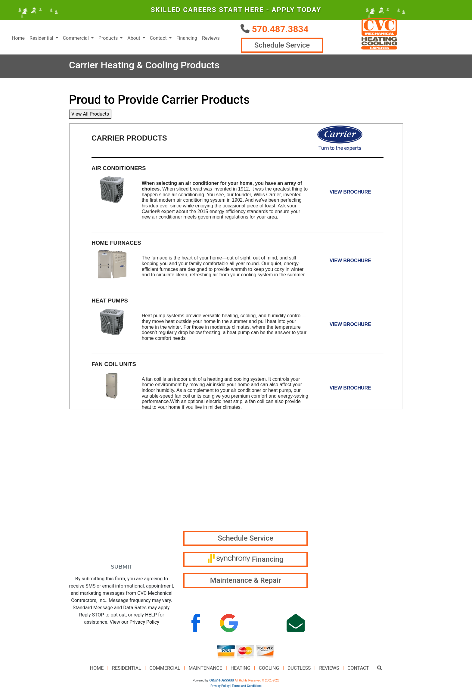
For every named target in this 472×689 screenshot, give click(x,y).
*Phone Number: (91, 514)
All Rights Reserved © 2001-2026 (257, 681)
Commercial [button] (76, 39)
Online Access (221, 681)
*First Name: (86, 466)
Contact (358, 669)
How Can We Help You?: (101, 538)
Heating (240, 669)
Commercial (164, 669)
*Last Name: (142, 466)
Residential (126, 669)
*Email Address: (91, 490)
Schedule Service (281, 46)
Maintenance (205, 669)
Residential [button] (42, 39)
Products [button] (108, 39)
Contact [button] (159, 39)
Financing (186, 39)
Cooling (269, 669)
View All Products (90, 115)
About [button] (134, 39)
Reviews (211, 39)
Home (18, 39)
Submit (121, 567)
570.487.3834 (280, 29)
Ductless (299, 669)
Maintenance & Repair (245, 581)
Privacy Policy (144, 623)
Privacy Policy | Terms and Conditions (235, 686)
